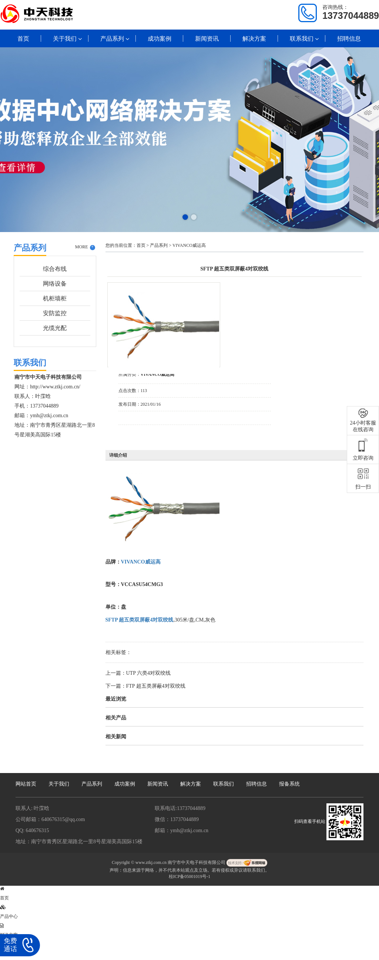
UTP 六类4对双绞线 (148, 673)
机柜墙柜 (55, 298)
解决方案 (254, 38)
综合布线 (55, 269)
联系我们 (301, 38)
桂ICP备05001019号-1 (190, 876)
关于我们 (65, 38)
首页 (23, 38)
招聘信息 (349, 38)
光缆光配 (55, 328)
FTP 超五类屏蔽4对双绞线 (155, 686)
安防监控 (55, 313)
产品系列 (112, 38)
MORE (85, 247)
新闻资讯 (207, 38)
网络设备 (55, 283)
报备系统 (289, 784)
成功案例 (159, 38)
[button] (185, 217)
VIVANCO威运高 (189, 245)
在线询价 (139, 435)
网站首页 (26, 784)
